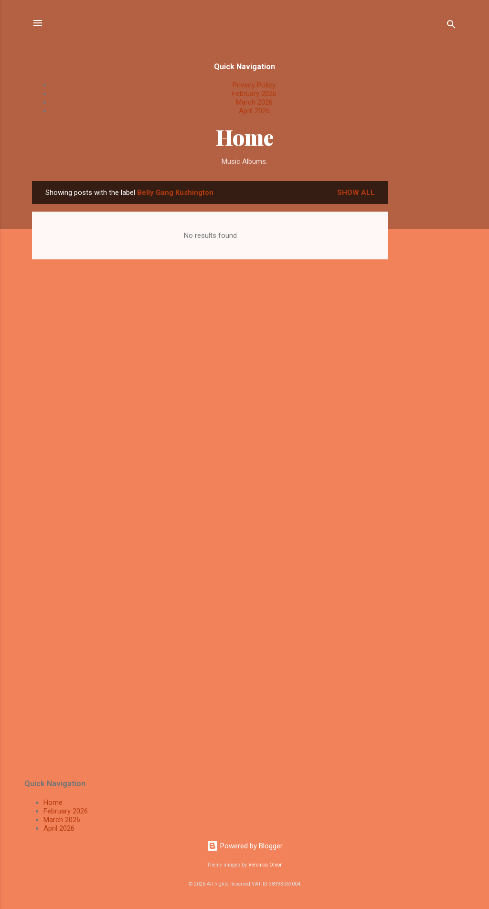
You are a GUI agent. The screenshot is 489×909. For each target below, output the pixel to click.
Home (245, 137)
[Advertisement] (426, 324)
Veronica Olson (265, 865)
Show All (356, 192)
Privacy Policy (254, 85)
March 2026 (254, 102)
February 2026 (254, 93)
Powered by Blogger (245, 846)
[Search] (451, 26)
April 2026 (254, 111)
